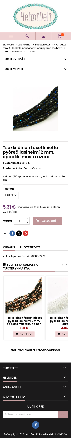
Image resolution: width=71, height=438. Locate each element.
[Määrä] (19, 221)
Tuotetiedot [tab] (30, 247)
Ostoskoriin (47, 221)
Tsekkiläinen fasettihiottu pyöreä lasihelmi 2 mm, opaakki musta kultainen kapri (24, 322)
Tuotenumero (12, 163)
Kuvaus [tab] (9, 247)
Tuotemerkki (11, 168)
